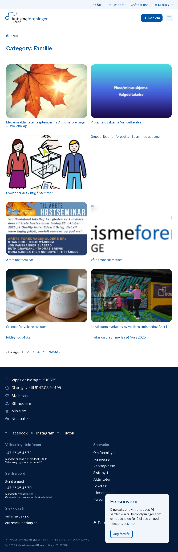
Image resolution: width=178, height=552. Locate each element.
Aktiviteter (101, 479)
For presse (101, 459)
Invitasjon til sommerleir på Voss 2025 (118, 337)
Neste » (54, 352)
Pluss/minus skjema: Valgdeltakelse (116, 122)
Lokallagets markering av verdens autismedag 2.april (129, 327)
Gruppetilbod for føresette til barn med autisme (125, 136)
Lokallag (100, 486)
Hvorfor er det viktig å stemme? (29, 193)
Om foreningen (104, 452)
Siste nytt (100, 472)
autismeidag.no (17, 516)
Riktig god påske (18, 337)
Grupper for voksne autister (26, 327)
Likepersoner (103, 492)
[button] (169, 18)
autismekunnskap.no (21, 523)
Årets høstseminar (19, 260)
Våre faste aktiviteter (106, 260)
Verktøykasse (104, 466)
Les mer (129, 526)
